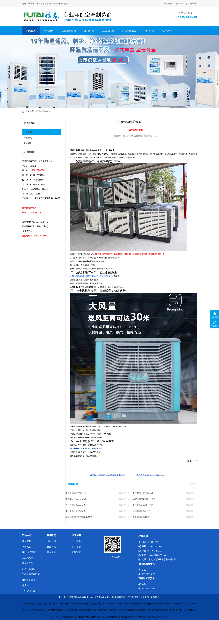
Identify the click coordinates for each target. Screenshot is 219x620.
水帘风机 (89, 30)
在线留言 (76, 552)
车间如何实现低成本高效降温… (80, 517)
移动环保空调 (28, 552)
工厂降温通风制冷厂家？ (144, 505)
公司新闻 (28, 132)
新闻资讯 (149, 30)
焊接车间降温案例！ (142, 517)
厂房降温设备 (129, 30)
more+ (192, 484)
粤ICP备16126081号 (151, 597)
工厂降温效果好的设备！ (77, 511)
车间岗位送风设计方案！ (77, 499)
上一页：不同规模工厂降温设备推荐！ (107, 474)
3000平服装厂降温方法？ (144, 499)
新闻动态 (46, 111)
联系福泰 (193, 3)
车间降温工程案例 (31, 574)
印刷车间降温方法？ (142, 511)
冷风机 (25, 585)
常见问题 (28, 143)
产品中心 (26, 535)
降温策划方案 (28, 580)
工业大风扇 (108, 30)
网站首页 (31, 30)
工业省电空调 (69, 30)
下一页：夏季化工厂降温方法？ (150, 474)
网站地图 (168, 3)
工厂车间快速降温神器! (143, 493)
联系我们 (167, 30)
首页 (38, 111)
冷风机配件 (27, 563)
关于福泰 (180, 3)
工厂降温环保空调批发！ (77, 493)
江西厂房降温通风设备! (76, 505)
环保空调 (48, 30)
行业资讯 (28, 137)
